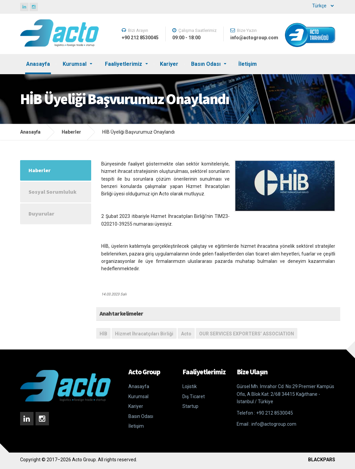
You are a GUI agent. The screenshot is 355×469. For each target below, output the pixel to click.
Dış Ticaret (193, 396)
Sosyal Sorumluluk (52, 191)
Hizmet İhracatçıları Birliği (144, 333)
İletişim (247, 64)
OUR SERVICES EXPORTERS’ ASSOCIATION (246, 333)
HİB (103, 333)
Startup (190, 406)
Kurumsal (74, 64)
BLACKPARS (321, 459)
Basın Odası (206, 64)
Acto (186, 333)
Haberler (71, 132)
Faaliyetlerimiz (123, 64)
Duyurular (41, 213)
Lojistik (189, 386)
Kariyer (169, 64)
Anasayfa (38, 64)
